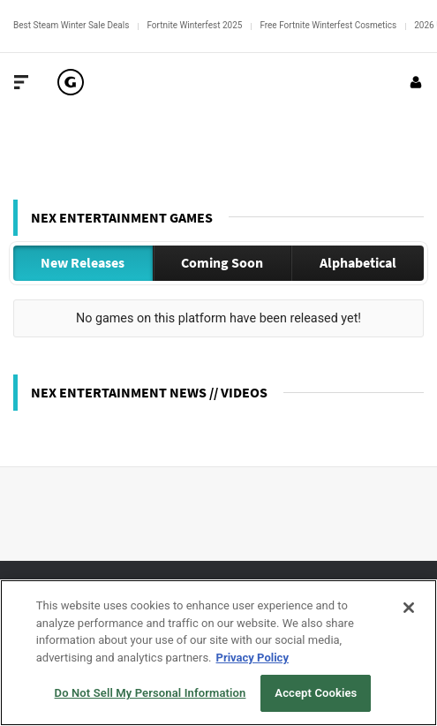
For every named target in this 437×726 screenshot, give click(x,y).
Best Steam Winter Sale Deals (71, 25)
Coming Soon (222, 262)
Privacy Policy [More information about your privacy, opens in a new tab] (252, 657)
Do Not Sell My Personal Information (150, 693)
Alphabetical (358, 262)
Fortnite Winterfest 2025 (194, 25)
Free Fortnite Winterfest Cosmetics (328, 25)
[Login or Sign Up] (416, 82)
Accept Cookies (316, 693)
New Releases (82, 262)
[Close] (408, 607)
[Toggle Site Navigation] (21, 82)
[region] (218, 652)
